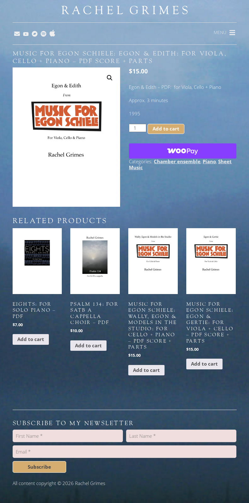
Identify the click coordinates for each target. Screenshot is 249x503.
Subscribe (39, 467)
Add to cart (166, 128)
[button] (109, 78)
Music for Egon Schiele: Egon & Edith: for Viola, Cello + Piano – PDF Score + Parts (120, 57)
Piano (209, 161)
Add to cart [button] (30, 339)
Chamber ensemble (177, 161)
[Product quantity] (137, 128)
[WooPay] (182, 151)
